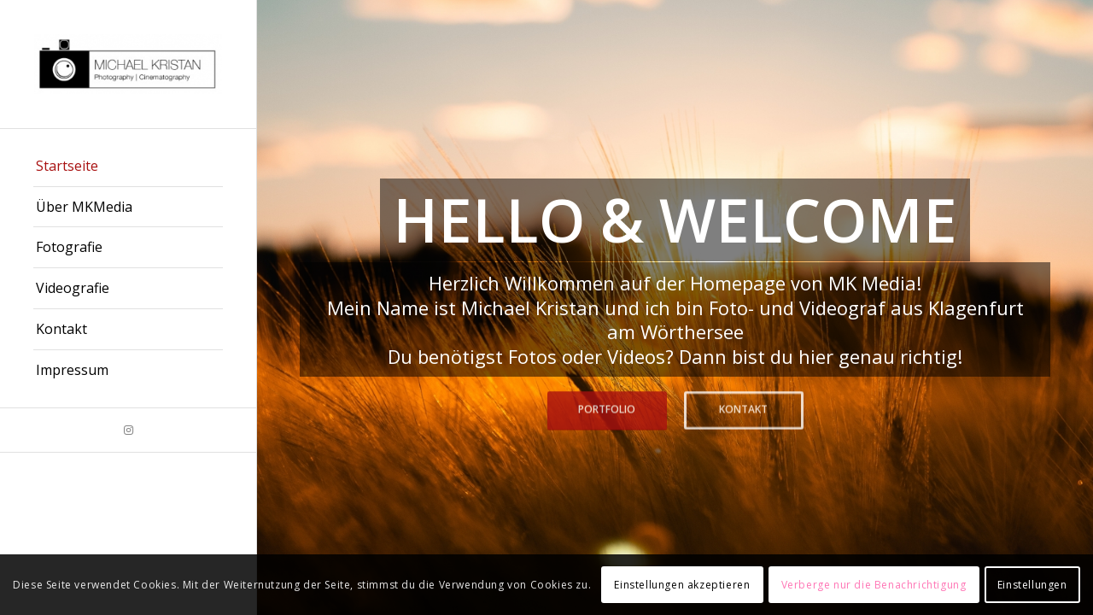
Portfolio (606, 408)
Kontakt (743, 408)
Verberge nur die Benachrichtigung (874, 584)
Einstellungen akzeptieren (682, 584)
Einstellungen (1032, 584)
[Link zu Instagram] (128, 430)
